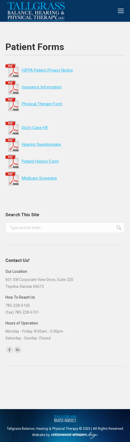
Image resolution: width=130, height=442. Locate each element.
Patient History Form (32, 161)
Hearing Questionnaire (41, 144)
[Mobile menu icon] (121, 11)
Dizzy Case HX (35, 127)
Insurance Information (33, 87)
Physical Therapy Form (33, 103)
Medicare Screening (31, 178)
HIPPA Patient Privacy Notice (39, 70)
